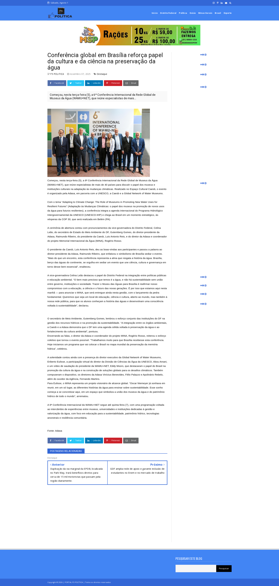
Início (155, 13)
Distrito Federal (168, 13)
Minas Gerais (205, 13)
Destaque (102, 73)
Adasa (58, 430)
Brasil (218, 13)
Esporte (228, 13)
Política (183, 13)
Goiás (193, 13)
